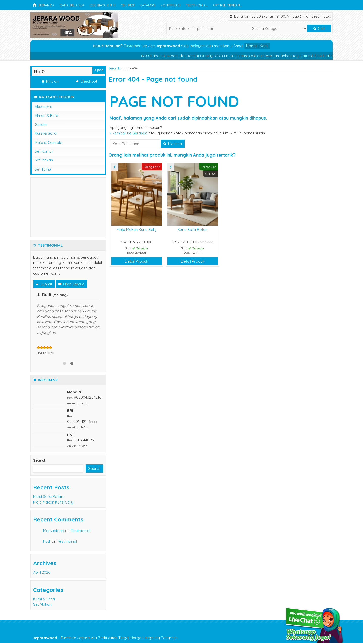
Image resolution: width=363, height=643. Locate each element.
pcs (98, 69)
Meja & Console (48, 142)
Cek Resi (127, 5)
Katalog (147, 5)
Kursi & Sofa (45, 133)
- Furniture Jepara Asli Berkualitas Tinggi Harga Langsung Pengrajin (105, 637)
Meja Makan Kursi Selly (136, 229)
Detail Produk (136, 261)
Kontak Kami (257, 45)
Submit (44, 284)
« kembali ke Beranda (128, 133)
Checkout (86, 81)
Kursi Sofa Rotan (192, 229)
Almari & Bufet (47, 115)
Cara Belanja (71, 5)
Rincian (49, 81)
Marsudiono (53, 530)
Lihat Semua (71, 284)
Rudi (47, 541)
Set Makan (44, 160)
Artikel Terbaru (227, 5)
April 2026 (41, 572)
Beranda (43, 5)
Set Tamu (43, 169)
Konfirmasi (170, 5)
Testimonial (196, 5)
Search (39, 460)
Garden (41, 124)
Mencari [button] (172, 143)
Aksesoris (43, 106)
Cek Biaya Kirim (102, 5)
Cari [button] (319, 28)
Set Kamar (44, 151)
